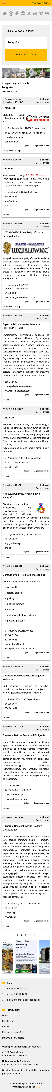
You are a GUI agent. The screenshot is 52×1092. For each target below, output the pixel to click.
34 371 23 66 (11, 462)
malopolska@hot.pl (14, 644)
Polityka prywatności (12, 1032)
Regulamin (7, 1021)
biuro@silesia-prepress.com (18, 386)
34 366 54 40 (38, 132)
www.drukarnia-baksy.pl (16, 799)
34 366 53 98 (25, 132)
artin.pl (8, 205)
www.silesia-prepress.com (17, 390)
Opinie (26, 146)
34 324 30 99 (11, 132)
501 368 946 (11, 639)
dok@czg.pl (10, 912)
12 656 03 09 (25, 790)
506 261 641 (11, 708)
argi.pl (8, 548)
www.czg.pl (10, 917)
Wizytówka (8, 151)
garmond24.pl (11, 141)
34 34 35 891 (11, 908)
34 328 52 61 (11, 293)
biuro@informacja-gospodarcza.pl (23, 1000)
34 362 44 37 (20, 994)
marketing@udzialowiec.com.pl (20, 297)
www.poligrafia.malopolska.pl (19, 648)
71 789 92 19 (11, 539)
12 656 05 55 (11, 790)
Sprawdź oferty (26, 54)
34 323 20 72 (25, 462)
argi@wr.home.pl (13, 543)
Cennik (5, 1026)
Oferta (5, 1015)
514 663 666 (11, 196)
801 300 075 (21, 988)
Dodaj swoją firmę (38, 3)
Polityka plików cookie (13, 1037)
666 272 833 (11, 382)
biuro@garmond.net (14, 137)
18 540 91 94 (11, 635)
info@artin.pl (11, 201)
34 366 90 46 (11, 704)
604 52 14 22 (11, 467)
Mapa (18, 151)
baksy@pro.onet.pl (14, 794)
